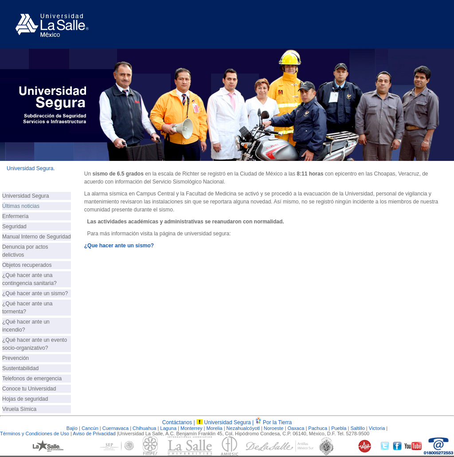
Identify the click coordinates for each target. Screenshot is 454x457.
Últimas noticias (20, 206)
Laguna (168, 428)
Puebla (338, 428)
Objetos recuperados (26, 265)
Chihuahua (144, 428)
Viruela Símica (19, 409)
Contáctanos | (179, 422)
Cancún (90, 428)
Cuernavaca (115, 428)
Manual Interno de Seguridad (36, 237)
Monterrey (191, 428)
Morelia (215, 428)
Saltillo (357, 428)
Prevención (15, 358)
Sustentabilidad (20, 368)
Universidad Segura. (31, 168)
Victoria (377, 428)
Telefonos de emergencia (32, 378)
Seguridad (14, 226)
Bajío (72, 428)
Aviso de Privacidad (94, 433)
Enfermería (15, 216)
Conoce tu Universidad (29, 389)
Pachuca (317, 428)
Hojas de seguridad (25, 399)
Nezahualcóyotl (244, 428)
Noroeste (274, 428)
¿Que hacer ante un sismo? (119, 245)
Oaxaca (295, 428)
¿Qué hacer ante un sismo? (35, 293)
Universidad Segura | (229, 422)
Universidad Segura (25, 196)
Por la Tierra (277, 422)
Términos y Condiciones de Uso (34, 433)
